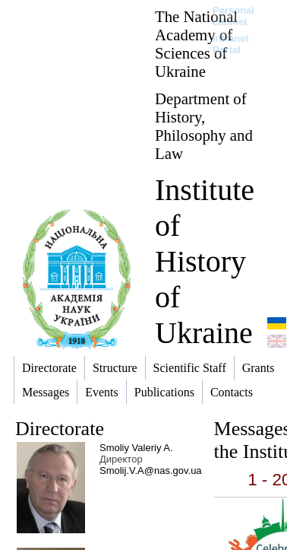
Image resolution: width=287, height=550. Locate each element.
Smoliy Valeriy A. (136, 447)
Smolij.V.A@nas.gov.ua (150, 470)
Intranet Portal (231, 44)
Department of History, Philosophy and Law (204, 126)
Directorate (59, 429)
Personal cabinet (233, 16)
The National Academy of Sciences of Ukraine (196, 44)
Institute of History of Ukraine (204, 261)
